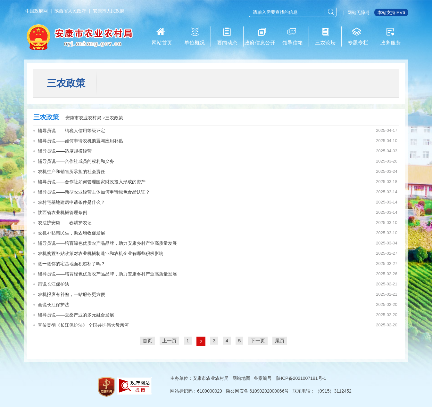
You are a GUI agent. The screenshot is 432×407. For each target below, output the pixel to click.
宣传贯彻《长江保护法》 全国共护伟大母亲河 (83, 325)
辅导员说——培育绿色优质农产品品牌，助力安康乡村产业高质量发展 (107, 243)
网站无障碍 (358, 12)
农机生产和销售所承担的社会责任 (71, 171)
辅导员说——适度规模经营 (65, 151)
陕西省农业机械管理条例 (62, 212)
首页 (147, 340)
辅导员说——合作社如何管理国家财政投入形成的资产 (91, 181)
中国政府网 (36, 10)
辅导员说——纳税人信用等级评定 (71, 130)
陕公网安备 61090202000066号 (257, 391)
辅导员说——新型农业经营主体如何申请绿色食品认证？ (94, 192)
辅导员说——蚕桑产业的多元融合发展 (76, 314)
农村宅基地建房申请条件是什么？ (71, 202)
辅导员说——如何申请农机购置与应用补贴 (80, 140)
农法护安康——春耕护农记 (65, 222)
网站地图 (241, 378)
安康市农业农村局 (83, 117)
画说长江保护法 (53, 284)
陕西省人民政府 (70, 10)
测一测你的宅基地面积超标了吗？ (71, 263)
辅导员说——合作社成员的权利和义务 (76, 161)
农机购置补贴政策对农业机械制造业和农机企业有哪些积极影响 (100, 253)
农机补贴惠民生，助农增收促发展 (71, 232)
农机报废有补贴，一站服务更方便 (71, 294)
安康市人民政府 (108, 10)
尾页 (280, 340)
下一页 (258, 340)
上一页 (169, 340)
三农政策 (114, 117)
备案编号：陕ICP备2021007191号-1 (290, 378)
